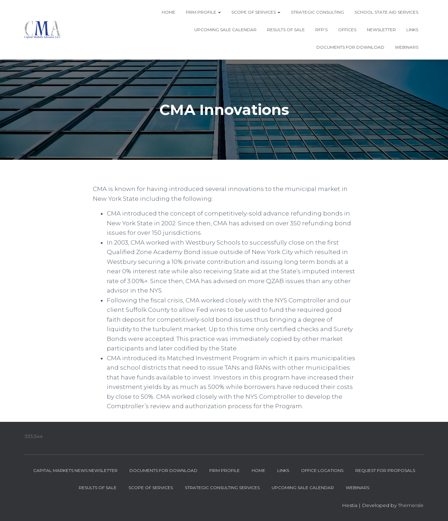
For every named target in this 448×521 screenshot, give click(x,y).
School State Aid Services (386, 12)
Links (412, 29)
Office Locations (322, 470)
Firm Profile (203, 12)
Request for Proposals (385, 470)
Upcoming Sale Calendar (225, 29)
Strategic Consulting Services (222, 487)
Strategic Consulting (317, 12)
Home (168, 12)
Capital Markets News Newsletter (75, 470)
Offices (347, 29)
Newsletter (381, 29)
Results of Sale (286, 29)
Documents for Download (350, 47)
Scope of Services (255, 12)
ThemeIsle (411, 505)
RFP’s (321, 29)
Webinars (406, 47)
